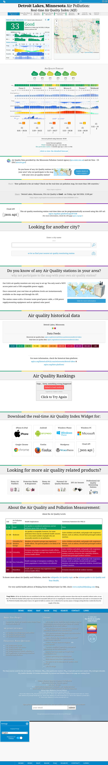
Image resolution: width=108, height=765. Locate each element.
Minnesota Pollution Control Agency (54, 758)
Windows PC (86, 453)
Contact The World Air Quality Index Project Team (23, 697)
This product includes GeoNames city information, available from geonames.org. (62, 710)
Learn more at (82, 166)
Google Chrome (21, 470)
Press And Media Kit (13, 699)
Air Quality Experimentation (15, 710)
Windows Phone (64, 453)
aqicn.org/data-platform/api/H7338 (63, 208)
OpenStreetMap (89, 47)
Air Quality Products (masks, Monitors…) (20, 727)
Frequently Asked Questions (17, 716)
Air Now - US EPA (55, 760)
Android (43, 453)
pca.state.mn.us (77, 154)
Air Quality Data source (14, 721)
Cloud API (86, 470)
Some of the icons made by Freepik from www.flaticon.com (59, 728)
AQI (16, 14)
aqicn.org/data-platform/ (54, 359)
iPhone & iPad (21, 453)
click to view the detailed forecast (54, 145)
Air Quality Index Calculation (16, 723)
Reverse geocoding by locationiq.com (58, 732)
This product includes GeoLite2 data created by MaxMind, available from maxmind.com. (61, 705)
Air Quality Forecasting (14, 725)
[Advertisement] (54, 377)
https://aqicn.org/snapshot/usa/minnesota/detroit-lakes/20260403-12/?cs (54, 192)
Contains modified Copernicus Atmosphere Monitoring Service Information (60, 723)
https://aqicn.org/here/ (54, 184)
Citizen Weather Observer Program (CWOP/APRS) (55, 756)
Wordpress (64, 470)
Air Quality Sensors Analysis (15, 712)
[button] (56, 29)
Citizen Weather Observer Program (58, 718)
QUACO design (51, 742)
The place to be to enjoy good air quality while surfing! (61, 738)
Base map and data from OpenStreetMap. (60, 734)
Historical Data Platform (14, 730)
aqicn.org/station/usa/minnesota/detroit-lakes (63, 334)
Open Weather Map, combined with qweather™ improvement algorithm (61, 714)
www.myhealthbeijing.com (83, 662)
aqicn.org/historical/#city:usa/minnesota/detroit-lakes (63, 332)
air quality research (13, 703)
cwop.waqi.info (49, 720)
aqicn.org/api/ (77, 210)
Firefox (43, 470)
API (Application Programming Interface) (20, 729)
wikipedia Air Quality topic (61, 653)
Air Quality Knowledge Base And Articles (20, 708)
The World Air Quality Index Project (92, 695)
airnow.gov (20, 157)
